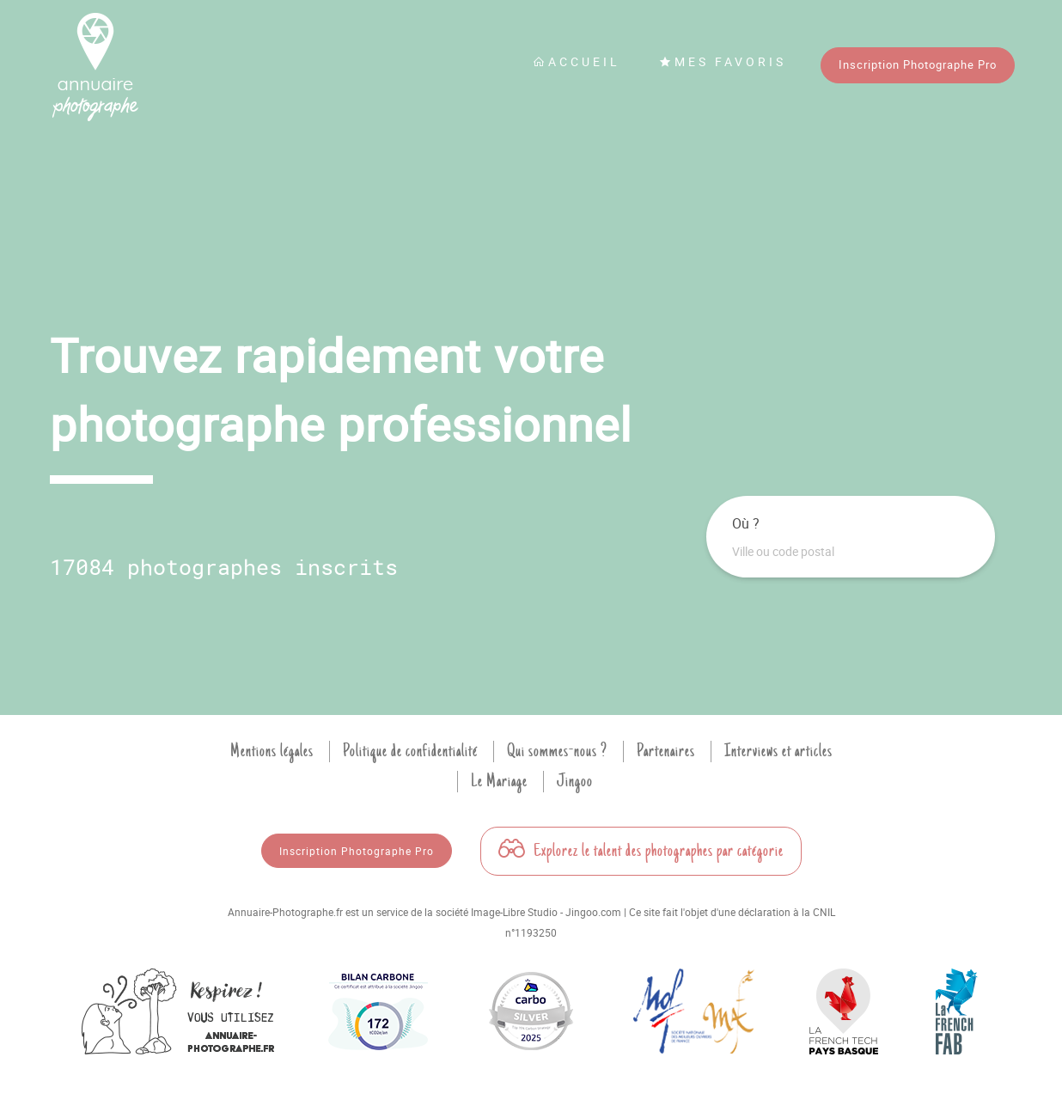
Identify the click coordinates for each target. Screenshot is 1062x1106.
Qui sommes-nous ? (557, 751)
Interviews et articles (778, 751)
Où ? (746, 523)
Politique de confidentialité (410, 751)
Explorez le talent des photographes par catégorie (641, 851)
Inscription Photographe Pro (918, 64)
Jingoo (575, 781)
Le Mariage (499, 781)
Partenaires (666, 751)
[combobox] (850, 552)
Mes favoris (722, 61)
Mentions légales (272, 751)
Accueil (576, 61)
